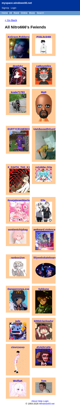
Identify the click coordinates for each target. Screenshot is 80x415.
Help (40, 401)
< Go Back (11, 20)
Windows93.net (47, 403)
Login (13, 8)
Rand (16, 13)
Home (5, 13)
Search (40, 13)
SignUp (5, 8)
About (34, 401)
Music (32, 13)
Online (24, 13)
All (11, 13)
